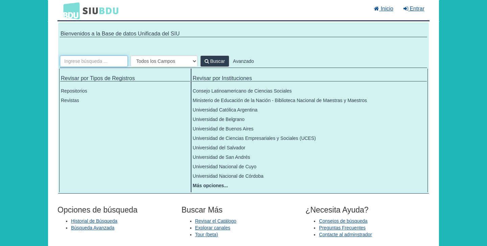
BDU (69, 10)
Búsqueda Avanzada (92, 227)
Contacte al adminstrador (345, 234)
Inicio (383, 8)
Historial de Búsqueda (94, 221)
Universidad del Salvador (219, 147)
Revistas (70, 100)
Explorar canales (212, 227)
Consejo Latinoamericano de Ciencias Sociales (242, 91)
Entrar (413, 8)
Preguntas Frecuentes (342, 227)
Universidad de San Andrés (221, 157)
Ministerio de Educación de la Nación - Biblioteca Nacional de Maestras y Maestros (280, 100)
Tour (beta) (206, 234)
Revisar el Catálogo (215, 221)
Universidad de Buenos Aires (223, 128)
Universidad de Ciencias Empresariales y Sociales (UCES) (254, 138)
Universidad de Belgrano (219, 119)
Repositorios (74, 91)
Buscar (215, 61)
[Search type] (164, 61)
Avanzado (243, 61)
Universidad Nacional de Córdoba (228, 176)
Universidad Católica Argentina (225, 110)
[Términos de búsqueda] (94, 61)
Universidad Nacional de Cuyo (224, 166)
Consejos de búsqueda (343, 221)
